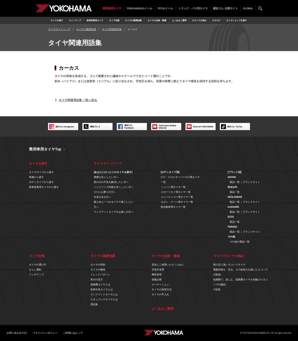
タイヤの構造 (97, 269)
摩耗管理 (157, 274)
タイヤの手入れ (160, 294)
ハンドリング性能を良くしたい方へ (113, 187)
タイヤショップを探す (236, 20)
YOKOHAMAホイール (139, 8)
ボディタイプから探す (41, 182)
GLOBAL (248, 8)
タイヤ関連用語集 (112, 29)
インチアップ (36, 274)
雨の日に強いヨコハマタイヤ (229, 264)
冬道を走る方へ (102, 197)
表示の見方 (96, 279)
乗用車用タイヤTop (45, 149)
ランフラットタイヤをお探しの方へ (113, 211)
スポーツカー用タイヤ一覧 (176, 192)
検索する (260, 8)
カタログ (216, 20)
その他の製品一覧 (240, 241)
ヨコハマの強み (199, 20)
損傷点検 (157, 279)
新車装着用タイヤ (95, 20)
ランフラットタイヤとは (104, 294)
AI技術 (216, 289)
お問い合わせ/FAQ (17, 332)
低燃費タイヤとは (100, 284)
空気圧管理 (158, 269)
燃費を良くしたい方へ (106, 177)
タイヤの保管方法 (162, 289)
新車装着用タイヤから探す (44, 187)
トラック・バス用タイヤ (193, 8)
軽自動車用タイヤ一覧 (173, 206)
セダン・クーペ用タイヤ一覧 (177, 202)
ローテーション (160, 284)
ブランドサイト (251, 182)
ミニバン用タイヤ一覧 (173, 187)
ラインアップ (75, 20)
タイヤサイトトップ (59, 29)
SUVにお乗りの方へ (105, 192)
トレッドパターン (100, 274)
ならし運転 (35, 269)
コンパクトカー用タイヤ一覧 (177, 197)
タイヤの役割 (97, 264)
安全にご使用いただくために (168, 264)
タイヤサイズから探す (41, 172)
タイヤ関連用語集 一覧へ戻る (78, 100)
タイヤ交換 (114, 20)
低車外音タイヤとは (101, 289)
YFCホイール (165, 8)
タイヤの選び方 (37, 264)
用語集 (94, 304)
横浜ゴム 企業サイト (225, 8)
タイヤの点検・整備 (157, 20)
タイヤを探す (57, 20)
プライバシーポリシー (45, 332)
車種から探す (36, 177)
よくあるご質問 (179, 20)
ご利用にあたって (73, 332)
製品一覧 (235, 182)
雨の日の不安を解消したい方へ (111, 182)
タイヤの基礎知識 (133, 20)
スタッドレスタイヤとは (104, 299)
